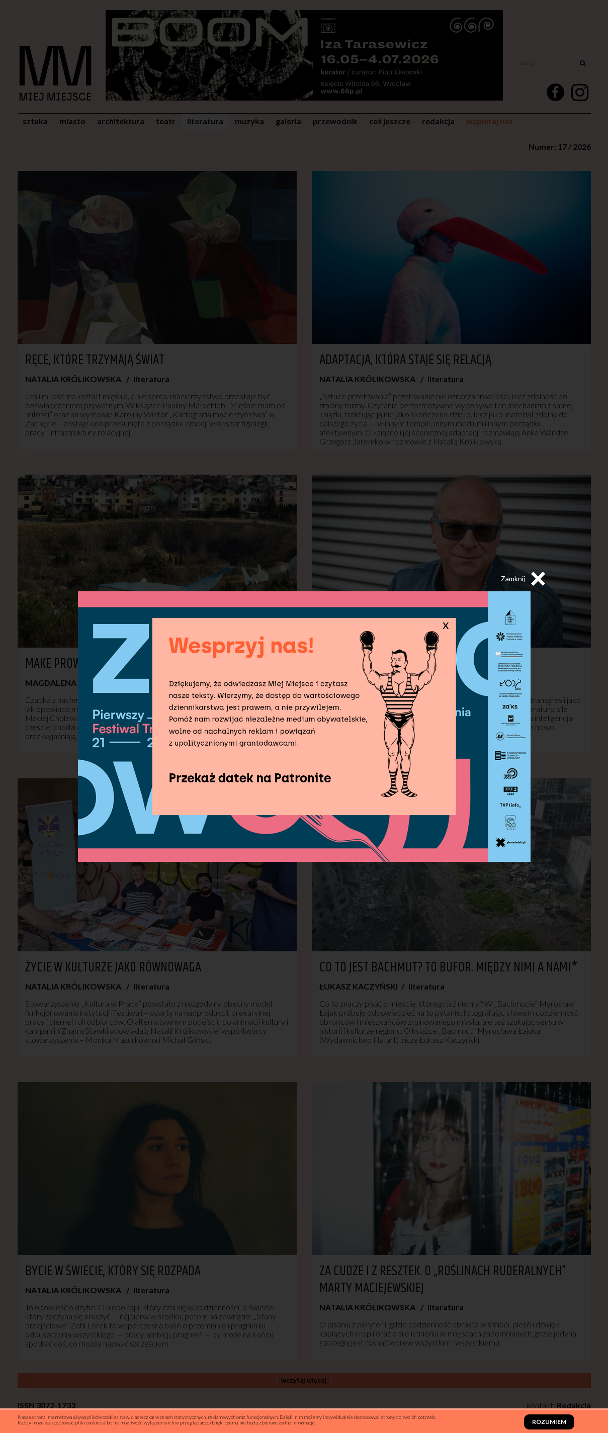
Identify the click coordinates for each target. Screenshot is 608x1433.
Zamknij (523, 579)
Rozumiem (549, 1421)
